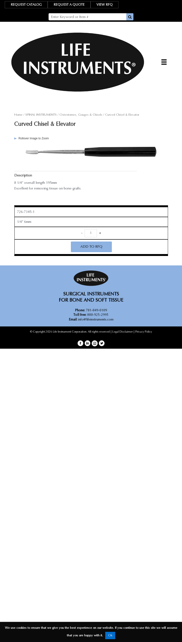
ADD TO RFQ (91, 247)
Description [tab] (23, 175)
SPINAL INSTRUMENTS (41, 115)
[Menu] (164, 62)
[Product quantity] (91, 233)
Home (18, 115)
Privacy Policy (143, 331)
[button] (80, 343)
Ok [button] (110, 635)
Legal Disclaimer (122, 331)
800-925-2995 (91, 315)
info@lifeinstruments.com (96, 319)
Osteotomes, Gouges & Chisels (80, 115)
